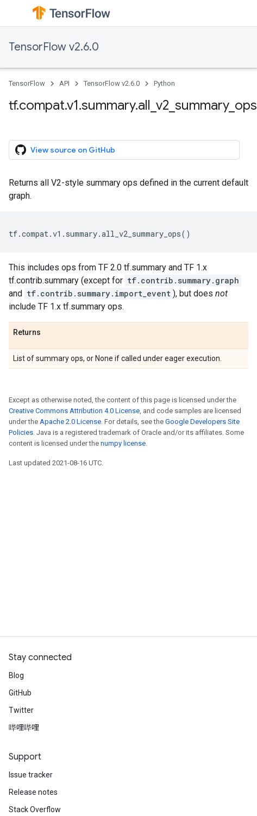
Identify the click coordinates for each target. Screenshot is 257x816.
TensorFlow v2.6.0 (54, 47)
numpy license (123, 443)
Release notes (33, 792)
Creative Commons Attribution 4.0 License (74, 411)
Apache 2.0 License (70, 422)
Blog (16, 675)
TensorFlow (27, 83)
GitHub (20, 692)
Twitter (21, 710)
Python (164, 83)
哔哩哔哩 (24, 727)
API (64, 83)
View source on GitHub (65, 149)
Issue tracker (31, 774)
